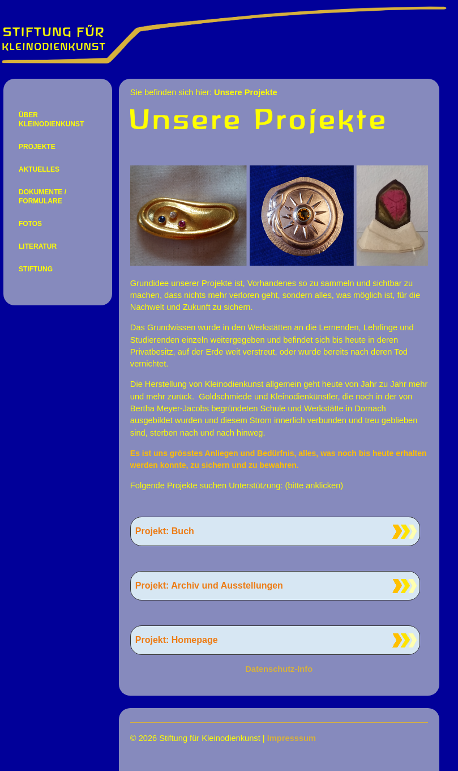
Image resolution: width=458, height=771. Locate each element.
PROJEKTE (37, 147)
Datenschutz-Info (279, 669)
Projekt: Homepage (176, 640)
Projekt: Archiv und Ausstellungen (209, 585)
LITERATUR (38, 246)
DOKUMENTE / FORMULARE (42, 196)
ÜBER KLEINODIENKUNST (51, 119)
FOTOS (30, 224)
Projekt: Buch (164, 531)
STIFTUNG (36, 269)
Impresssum (291, 738)
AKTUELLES (39, 169)
